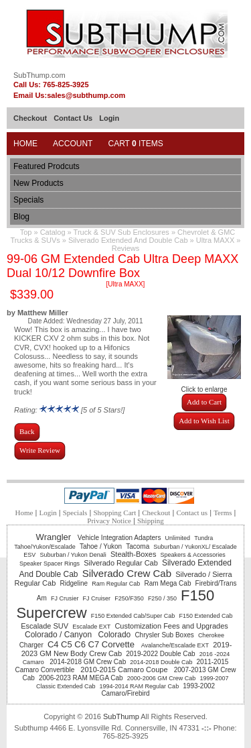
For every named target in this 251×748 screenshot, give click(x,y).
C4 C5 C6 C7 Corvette (92, 644)
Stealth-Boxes (133, 554)
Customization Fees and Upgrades (171, 626)
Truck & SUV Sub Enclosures (121, 232)
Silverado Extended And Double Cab (128, 240)
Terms (223, 513)
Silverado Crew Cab (126, 573)
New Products (38, 183)
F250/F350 (129, 598)
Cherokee (211, 635)
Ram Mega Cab (167, 583)
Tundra (203, 538)
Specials (28, 200)
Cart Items (135, 143)
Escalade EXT (91, 626)
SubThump (121, 716)
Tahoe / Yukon (101, 546)
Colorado (114, 634)
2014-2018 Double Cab (161, 662)
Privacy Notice (109, 521)
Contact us (191, 513)
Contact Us (73, 118)
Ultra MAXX (215, 240)
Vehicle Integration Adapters (119, 537)
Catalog (53, 232)
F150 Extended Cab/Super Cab (133, 615)
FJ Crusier (65, 598)
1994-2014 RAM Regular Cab (139, 686)
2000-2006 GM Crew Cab (161, 678)
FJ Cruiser (97, 598)
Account (72, 143)
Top (26, 232)
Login (109, 118)
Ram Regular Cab (116, 583)
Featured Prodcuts (46, 166)
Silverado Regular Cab (121, 563)
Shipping (150, 521)
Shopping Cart (114, 513)
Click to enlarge (204, 386)
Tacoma (137, 546)
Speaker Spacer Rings (49, 563)
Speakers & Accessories (193, 554)
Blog (21, 216)
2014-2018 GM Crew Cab (88, 661)
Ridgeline (74, 583)
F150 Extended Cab (205, 615)
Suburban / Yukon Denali (72, 554)
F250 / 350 (162, 598)
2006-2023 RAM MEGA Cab (81, 678)
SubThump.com (39, 75)
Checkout (30, 118)
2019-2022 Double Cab (160, 653)
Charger (31, 645)
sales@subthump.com (86, 95)
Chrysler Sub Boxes (164, 635)
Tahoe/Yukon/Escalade (45, 546)
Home (25, 143)
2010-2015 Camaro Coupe (124, 669)
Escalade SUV (44, 626)
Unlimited (178, 538)
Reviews (126, 248)
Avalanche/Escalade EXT (175, 645)
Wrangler (55, 537)
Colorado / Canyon (59, 634)
